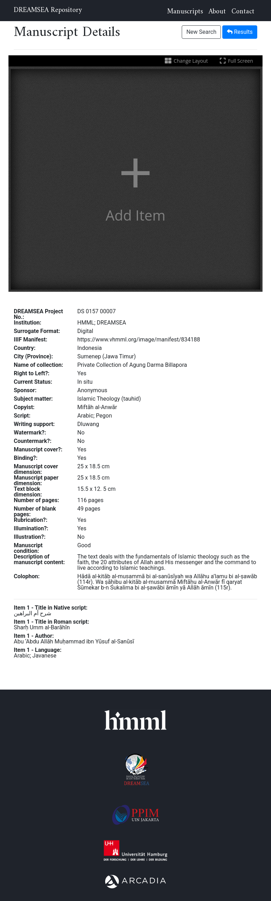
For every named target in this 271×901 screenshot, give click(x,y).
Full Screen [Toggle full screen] (235, 60)
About (217, 12)
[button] (135, 179)
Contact (242, 12)
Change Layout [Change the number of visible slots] (186, 60)
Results (240, 32)
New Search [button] (201, 32)
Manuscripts (185, 12)
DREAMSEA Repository (48, 10)
